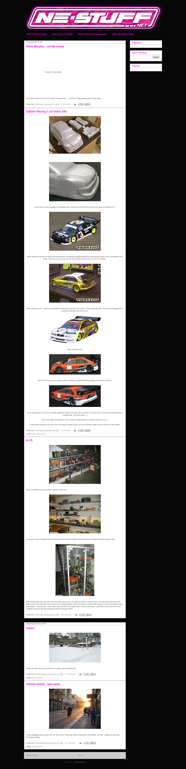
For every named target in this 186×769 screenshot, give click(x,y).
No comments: (66, 615)
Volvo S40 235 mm (39, 434)
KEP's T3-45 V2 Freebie (37, 34)
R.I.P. (29, 440)
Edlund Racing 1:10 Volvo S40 (46, 111)
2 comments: (66, 104)
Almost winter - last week (43, 684)
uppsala (40, 678)
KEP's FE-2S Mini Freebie (123, 34)
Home (80, 755)
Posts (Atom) (80, 762)
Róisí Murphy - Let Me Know (45, 46)
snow (34, 678)
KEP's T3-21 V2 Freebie (62, 34)
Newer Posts (31, 755)
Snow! (30, 628)
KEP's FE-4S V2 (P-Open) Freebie (92, 34)
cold (33, 746)
